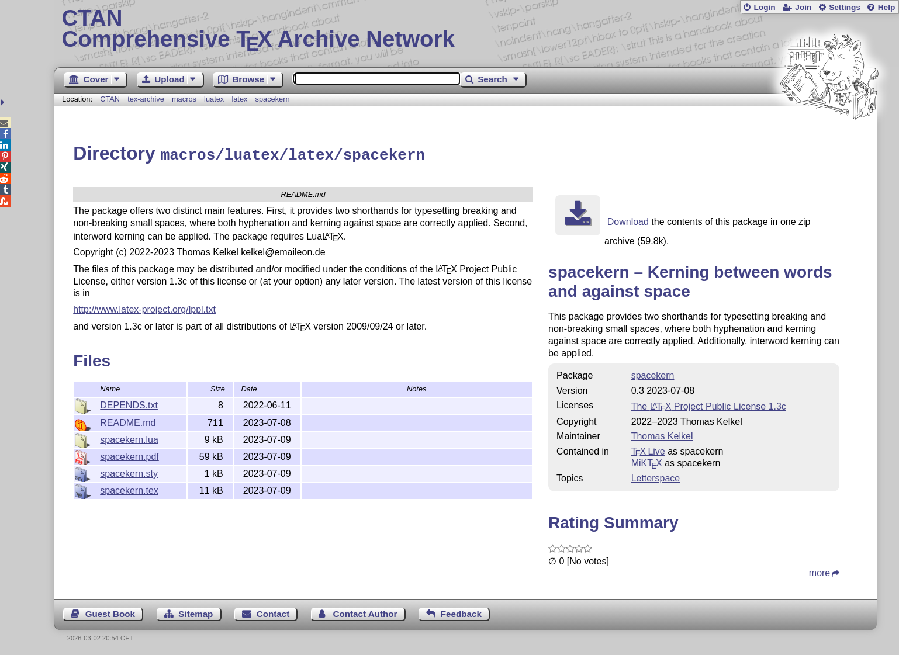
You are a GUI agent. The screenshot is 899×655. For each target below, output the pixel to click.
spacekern (272, 99)
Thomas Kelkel (662, 434)
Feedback (461, 612)
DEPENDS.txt (129, 403)
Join (803, 7)
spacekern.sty (129, 472)
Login (764, 7)
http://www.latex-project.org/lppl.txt (144, 308)
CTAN (110, 99)
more (819, 571)
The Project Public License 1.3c (708, 405)
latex (239, 99)
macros (184, 99)
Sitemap (195, 612)
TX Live (648, 450)
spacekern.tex (129, 489)
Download (628, 220)
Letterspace (655, 476)
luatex (214, 99)
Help (886, 7)
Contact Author (365, 612)
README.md (127, 421)
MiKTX (646, 461)
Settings (844, 7)
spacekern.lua (129, 438)
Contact (273, 612)
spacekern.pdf (129, 455)
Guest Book (110, 612)
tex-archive (145, 99)
